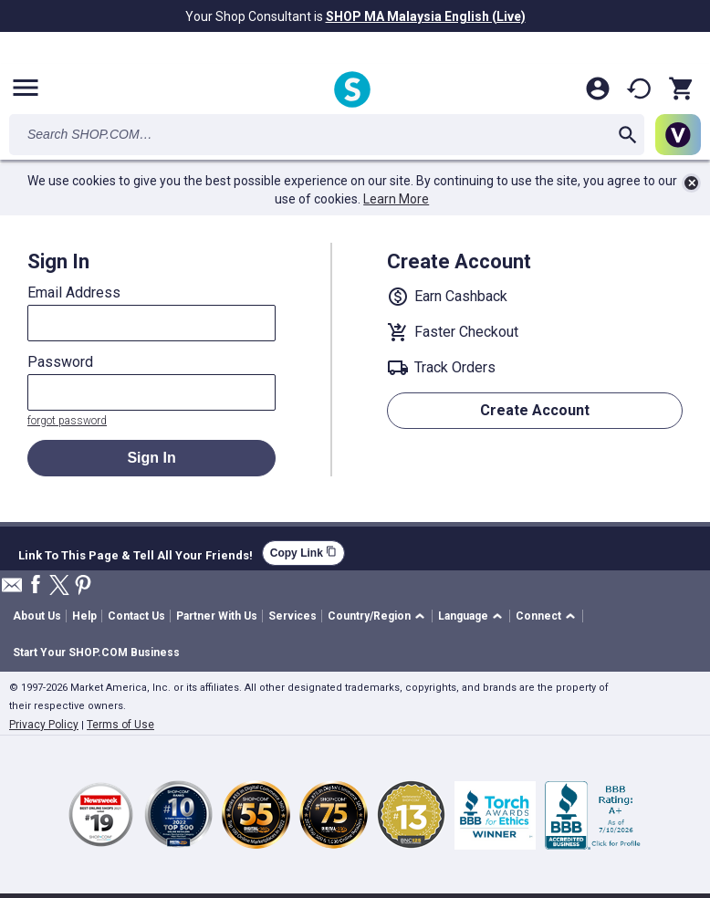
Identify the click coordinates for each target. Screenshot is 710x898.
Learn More (396, 199)
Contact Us (136, 616)
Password (60, 362)
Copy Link (303, 552)
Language (463, 616)
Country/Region (369, 616)
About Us (37, 616)
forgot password (67, 420)
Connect (538, 616)
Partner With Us (216, 616)
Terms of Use (120, 724)
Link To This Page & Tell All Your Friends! (135, 553)
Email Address (73, 293)
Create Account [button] (535, 410)
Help (84, 616)
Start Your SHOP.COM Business (96, 652)
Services (292, 616)
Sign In (151, 457)
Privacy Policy (43, 724)
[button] (379, 616)
